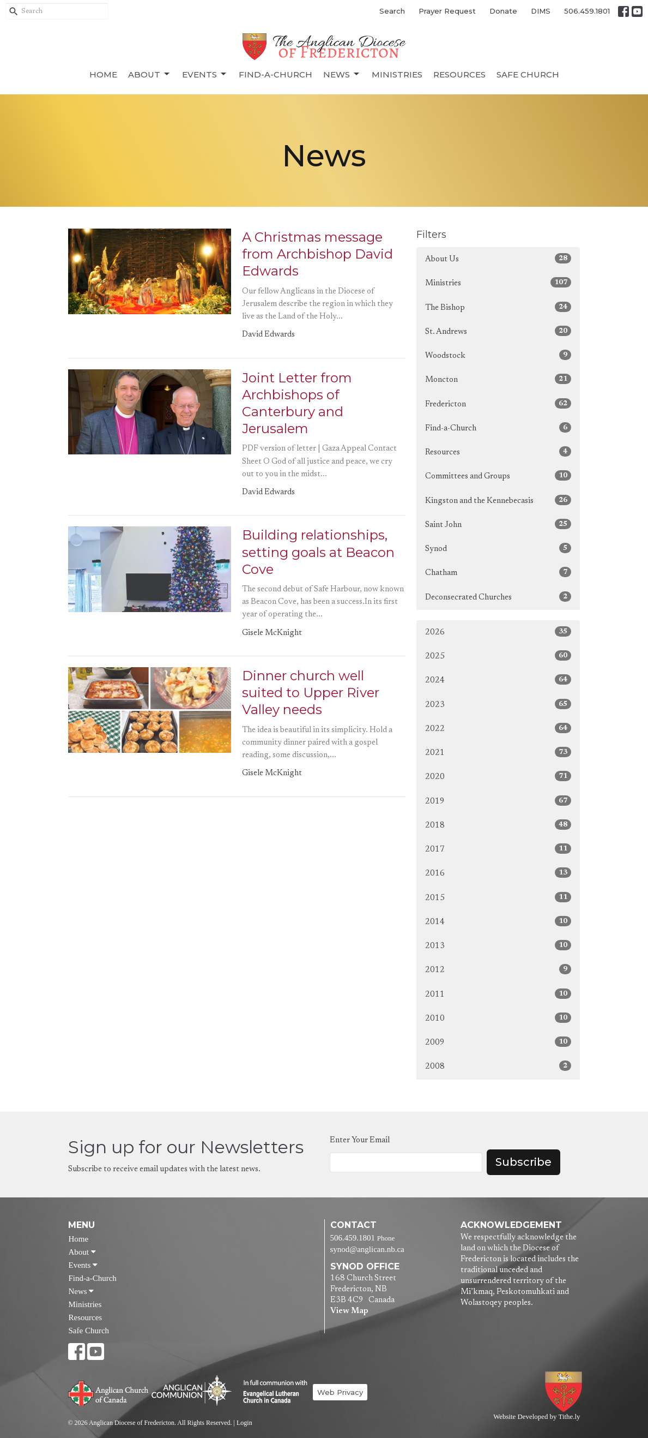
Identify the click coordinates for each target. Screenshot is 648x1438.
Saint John (498, 524)
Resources (459, 74)
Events (205, 74)
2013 (498, 945)
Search (392, 11)
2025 (498, 655)
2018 (498, 824)
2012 (498, 969)
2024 (498, 679)
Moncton (498, 379)
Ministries (397, 74)
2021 (498, 752)
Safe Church (527, 74)
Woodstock (498, 355)
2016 (498, 872)
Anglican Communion (191, 1390)
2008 (498, 1065)
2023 (498, 704)
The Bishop (498, 307)
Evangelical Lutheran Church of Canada (271, 1392)
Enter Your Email (360, 1140)
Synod (498, 548)
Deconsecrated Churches (498, 596)
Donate (503, 11)
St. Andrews (498, 331)
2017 (498, 848)
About (149, 74)
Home (103, 74)
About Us (498, 258)
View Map (349, 1311)
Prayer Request (447, 11)
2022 (498, 728)
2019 (498, 800)
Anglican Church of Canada (108, 1392)
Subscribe (523, 1162)
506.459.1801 (587, 11)
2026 (498, 631)
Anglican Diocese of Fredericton (565, 1391)
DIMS (540, 11)
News (342, 74)
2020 (498, 776)
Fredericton (498, 403)
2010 (498, 1017)
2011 (498, 993)
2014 (498, 921)
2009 (498, 1041)
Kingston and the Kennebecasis (498, 500)
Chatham (498, 572)
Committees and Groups (498, 475)
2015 (498, 897)
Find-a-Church (275, 74)
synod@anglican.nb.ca (367, 1249)
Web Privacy (340, 1392)
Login (244, 1423)
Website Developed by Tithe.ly (536, 1417)
